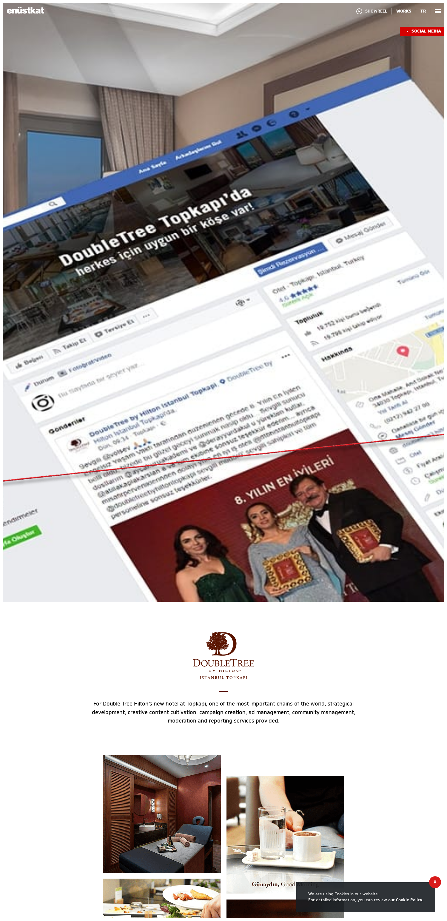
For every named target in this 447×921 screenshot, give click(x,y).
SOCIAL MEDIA (422, 31)
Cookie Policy (409, 900)
